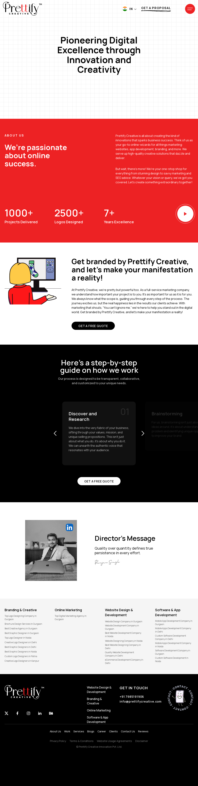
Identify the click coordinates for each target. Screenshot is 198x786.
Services (78, 731)
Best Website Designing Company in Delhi (123, 646)
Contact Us (128, 731)
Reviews (143, 731)
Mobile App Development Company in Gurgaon (173, 622)
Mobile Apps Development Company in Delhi (173, 630)
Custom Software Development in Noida (171, 659)
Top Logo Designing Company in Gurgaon (21, 617)
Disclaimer (141, 741)
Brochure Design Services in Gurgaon (23, 623)
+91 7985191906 (132, 697)
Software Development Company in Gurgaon (172, 652)
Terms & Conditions (81, 741)
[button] (55, 433)
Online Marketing (99, 710)
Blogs (90, 731)
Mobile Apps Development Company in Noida (173, 645)
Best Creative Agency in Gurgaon (21, 628)
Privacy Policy (58, 741)
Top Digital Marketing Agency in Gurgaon (71, 617)
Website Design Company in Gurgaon (123, 621)
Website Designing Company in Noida (124, 640)
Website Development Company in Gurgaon (122, 627)
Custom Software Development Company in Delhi (170, 637)
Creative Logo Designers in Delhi (21, 642)
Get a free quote (93, 326)
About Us (55, 731)
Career (101, 731)
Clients (113, 731)
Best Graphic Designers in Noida (21, 651)
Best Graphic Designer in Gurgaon (22, 633)
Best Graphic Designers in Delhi (20, 647)
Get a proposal (156, 8)
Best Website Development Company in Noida (123, 634)
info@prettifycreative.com (141, 701)
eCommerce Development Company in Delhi (124, 661)
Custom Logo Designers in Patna (21, 656)
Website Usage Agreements (114, 741)
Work (67, 731)
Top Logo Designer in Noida (18, 637)
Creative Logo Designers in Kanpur (22, 660)
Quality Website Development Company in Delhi (119, 654)
